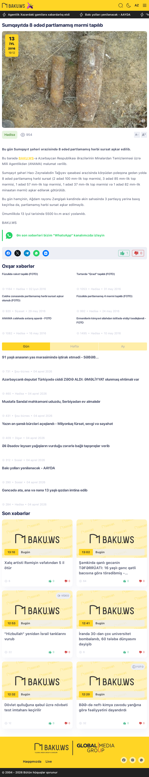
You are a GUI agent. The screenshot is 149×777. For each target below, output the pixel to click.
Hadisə (9, 135)
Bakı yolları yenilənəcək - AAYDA (104, 14)
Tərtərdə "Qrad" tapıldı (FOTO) (95, 274)
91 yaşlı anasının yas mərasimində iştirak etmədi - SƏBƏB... (50, 357)
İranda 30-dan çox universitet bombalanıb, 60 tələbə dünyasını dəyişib (107, 639)
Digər (18, 438)
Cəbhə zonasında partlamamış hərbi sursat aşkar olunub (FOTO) (33, 298)
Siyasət (19, 311)
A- (137, 134)
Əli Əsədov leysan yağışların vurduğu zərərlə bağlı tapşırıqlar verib (56, 446)
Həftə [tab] (74, 346)
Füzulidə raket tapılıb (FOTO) (20, 274)
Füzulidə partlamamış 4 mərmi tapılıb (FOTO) (104, 296)
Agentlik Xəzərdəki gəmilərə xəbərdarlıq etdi (36, 14)
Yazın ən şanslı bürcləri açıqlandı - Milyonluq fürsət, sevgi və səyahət (57, 424)
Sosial (18, 460)
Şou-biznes (21, 371)
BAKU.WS (26, 158)
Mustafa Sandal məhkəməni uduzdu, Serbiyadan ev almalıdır (51, 401)
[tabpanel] (74, 430)
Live (49, 761)
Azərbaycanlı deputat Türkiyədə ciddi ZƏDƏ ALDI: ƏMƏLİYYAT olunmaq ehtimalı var (70, 379)
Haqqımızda (32, 761)
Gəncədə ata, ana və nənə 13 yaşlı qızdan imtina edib (44, 490)
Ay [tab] (123, 346)
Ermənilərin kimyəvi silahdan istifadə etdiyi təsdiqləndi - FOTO (111, 320)
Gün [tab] (26, 346)
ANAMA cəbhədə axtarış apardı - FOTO (27, 318)
